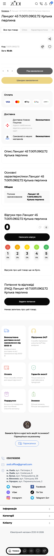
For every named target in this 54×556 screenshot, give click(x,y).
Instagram (14, 498)
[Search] (36, 4)
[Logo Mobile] (16, 4)
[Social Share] (50, 39)
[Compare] (42, 47)
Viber (11, 492)
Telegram (13, 486)
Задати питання (27, 301)
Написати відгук (27, 237)
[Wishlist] (50, 47)
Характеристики (39, 30)
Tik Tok (37, 492)
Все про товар (10, 30)
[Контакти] (41, 4)
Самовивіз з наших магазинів (22, 137)
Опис (24, 30)
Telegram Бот (40, 498)
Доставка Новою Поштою (21, 121)
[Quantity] (7, 71)
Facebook (38, 486)
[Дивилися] (24, 551)
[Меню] (4, 4)
